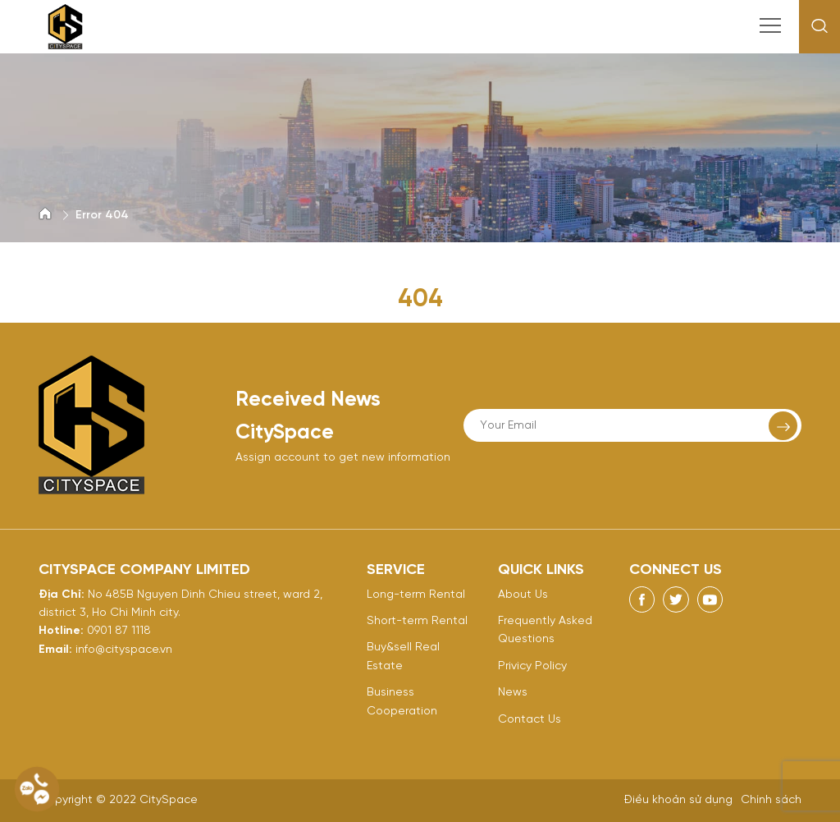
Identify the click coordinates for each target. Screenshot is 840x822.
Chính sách (771, 800)
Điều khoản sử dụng (678, 800)
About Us (523, 595)
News (512, 693)
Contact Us (529, 720)
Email (54, 650)
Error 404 (102, 215)
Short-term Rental (417, 621)
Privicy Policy (532, 666)
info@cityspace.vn (123, 650)
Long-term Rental (416, 595)
